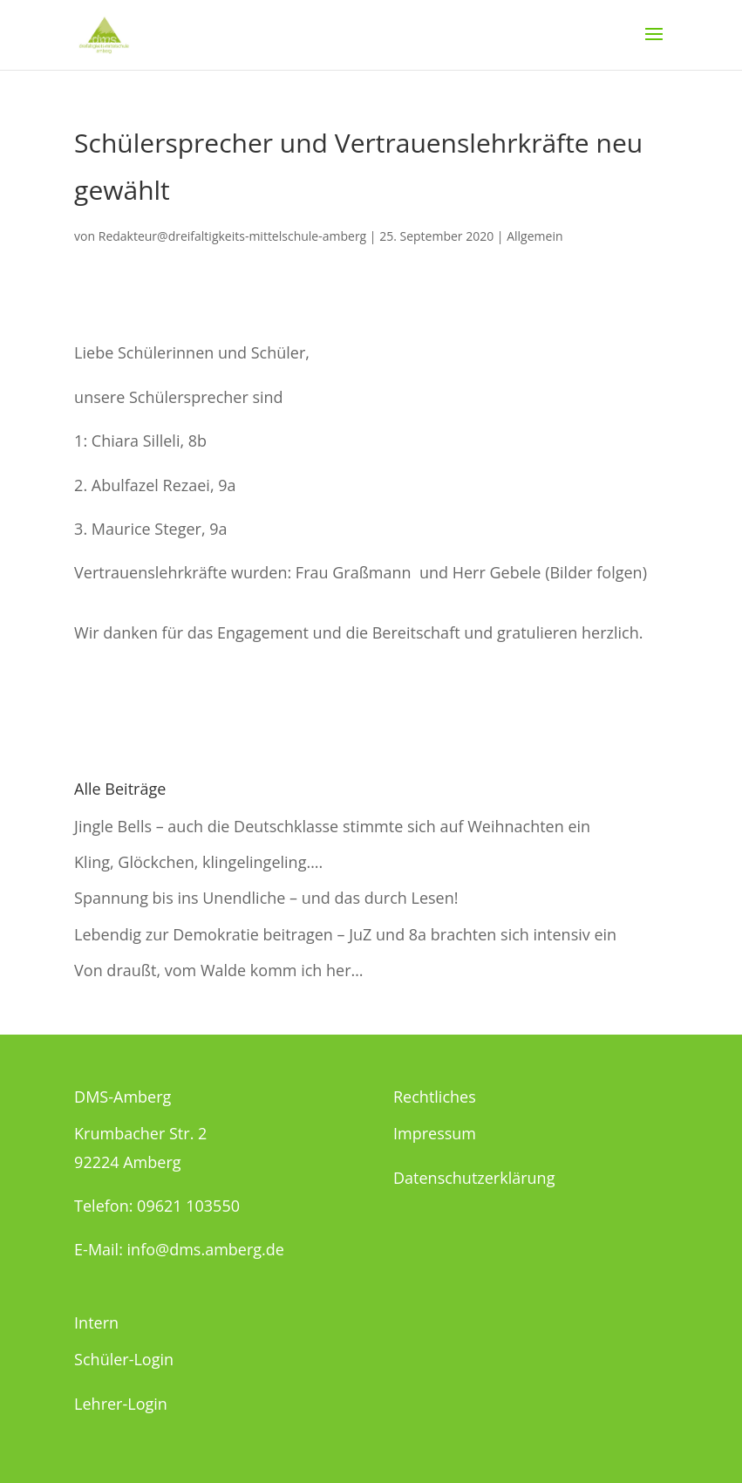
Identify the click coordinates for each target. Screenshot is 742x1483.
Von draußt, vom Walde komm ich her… (218, 970)
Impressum (434, 1133)
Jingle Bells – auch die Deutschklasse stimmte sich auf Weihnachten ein (332, 826)
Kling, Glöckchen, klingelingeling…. (198, 861)
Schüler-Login (124, 1359)
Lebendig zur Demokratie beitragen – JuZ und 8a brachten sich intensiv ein (345, 934)
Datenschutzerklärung (474, 1177)
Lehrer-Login (120, 1403)
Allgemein (534, 236)
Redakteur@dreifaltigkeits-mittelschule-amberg (232, 236)
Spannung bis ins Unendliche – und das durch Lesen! (266, 897)
